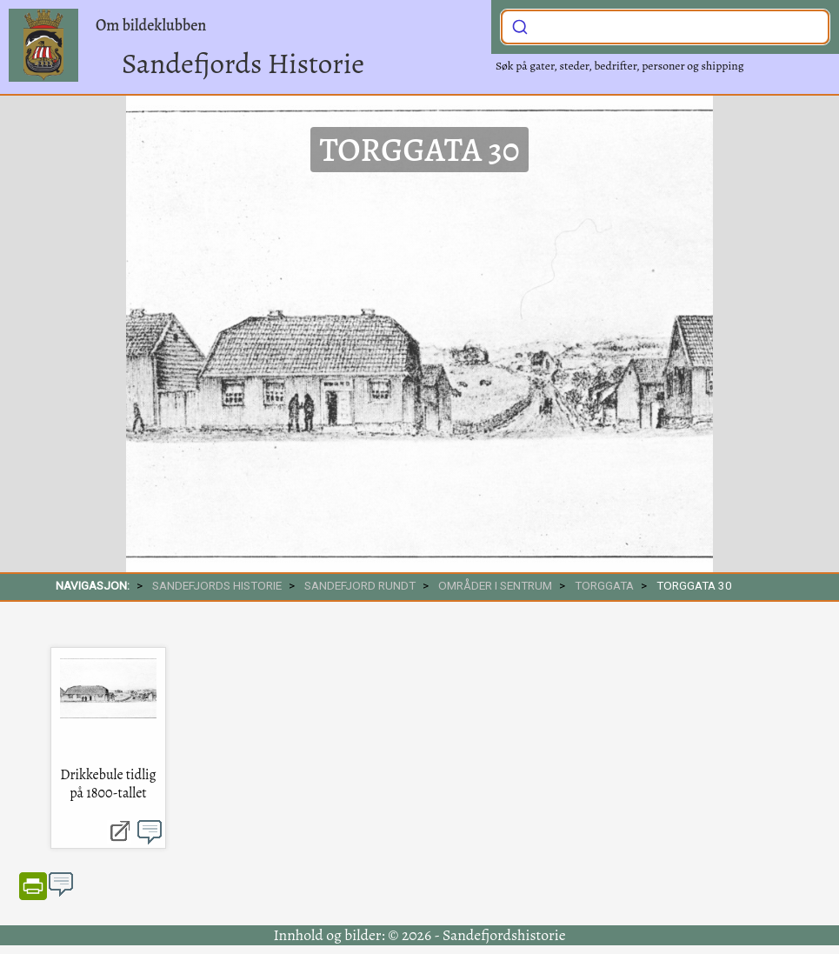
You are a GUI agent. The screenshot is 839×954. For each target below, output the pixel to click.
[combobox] (665, 27)
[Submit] (520, 25)
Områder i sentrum (495, 585)
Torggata (604, 585)
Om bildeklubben (151, 25)
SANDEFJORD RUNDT (360, 585)
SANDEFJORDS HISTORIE (217, 585)
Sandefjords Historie (243, 63)
